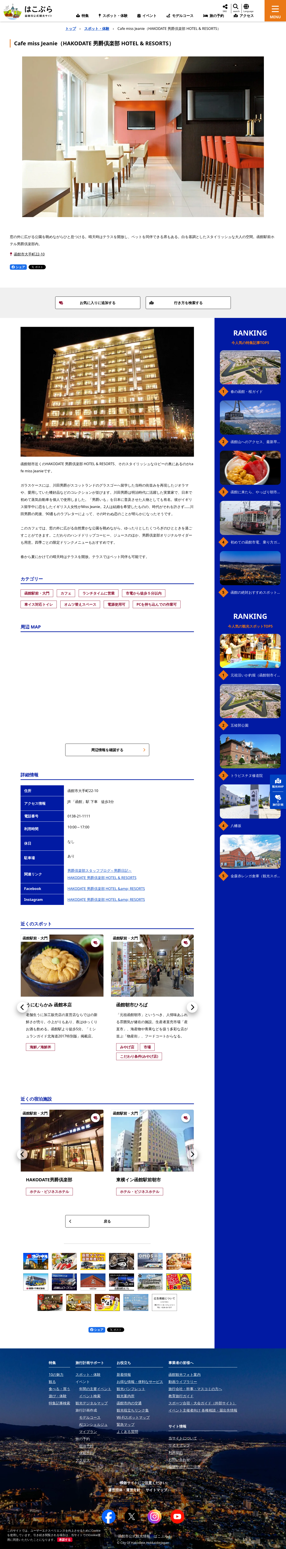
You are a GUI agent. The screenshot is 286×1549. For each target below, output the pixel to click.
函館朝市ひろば (131, 1005)
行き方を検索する (176, 303)
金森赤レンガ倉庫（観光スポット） (256, 875)
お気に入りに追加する (87, 302)
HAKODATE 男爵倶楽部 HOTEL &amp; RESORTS (106, 888)
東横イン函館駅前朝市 (138, 1180)
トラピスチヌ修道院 (247, 775)
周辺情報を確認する (118, 750)
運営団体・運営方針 (124, 1489)
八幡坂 (236, 825)
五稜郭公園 (239, 725)
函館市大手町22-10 (29, 254)
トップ (70, 28)
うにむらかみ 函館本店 (49, 1005)
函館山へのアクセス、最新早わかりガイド (256, 441)
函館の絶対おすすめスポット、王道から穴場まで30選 (256, 592)
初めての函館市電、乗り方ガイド (256, 542)
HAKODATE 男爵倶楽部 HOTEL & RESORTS (102, 877)
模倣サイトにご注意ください (143, 1482)
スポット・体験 (96, 28)
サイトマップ (156, 1489)
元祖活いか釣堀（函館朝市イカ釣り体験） (256, 675)
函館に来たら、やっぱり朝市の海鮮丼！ (256, 491)
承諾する (65, 1540)
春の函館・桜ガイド (247, 391)
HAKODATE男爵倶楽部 (49, 1180)
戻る (90, 1221)
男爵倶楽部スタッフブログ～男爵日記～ (99, 870)
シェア (18, 267)
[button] (22, 1007)
